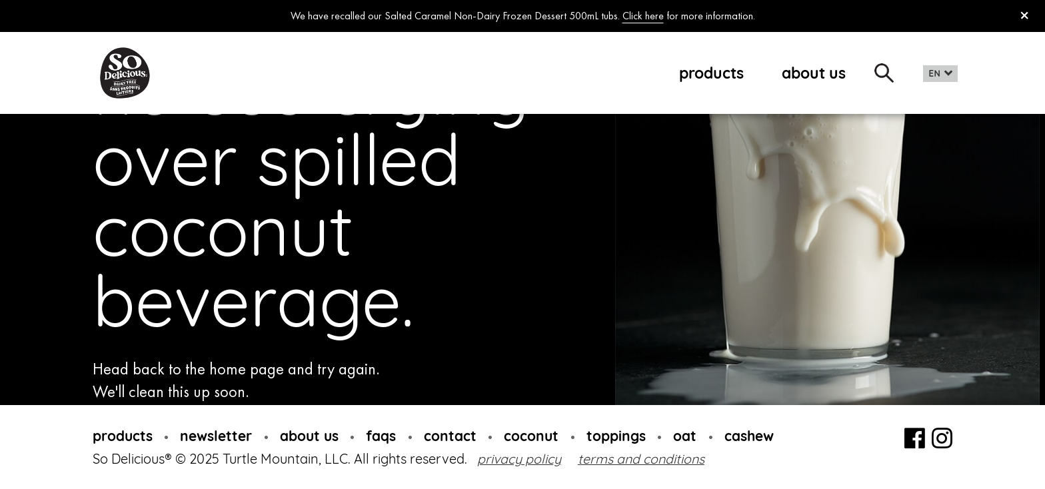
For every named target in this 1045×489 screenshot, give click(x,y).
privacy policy (519, 458)
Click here (643, 16)
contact (450, 435)
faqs (381, 435)
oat (684, 435)
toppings (616, 435)
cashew (749, 435)
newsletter (216, 435)
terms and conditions (641, 458)
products (711, 73)
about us (814, 73)
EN (934, 73)
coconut (531, 435)
